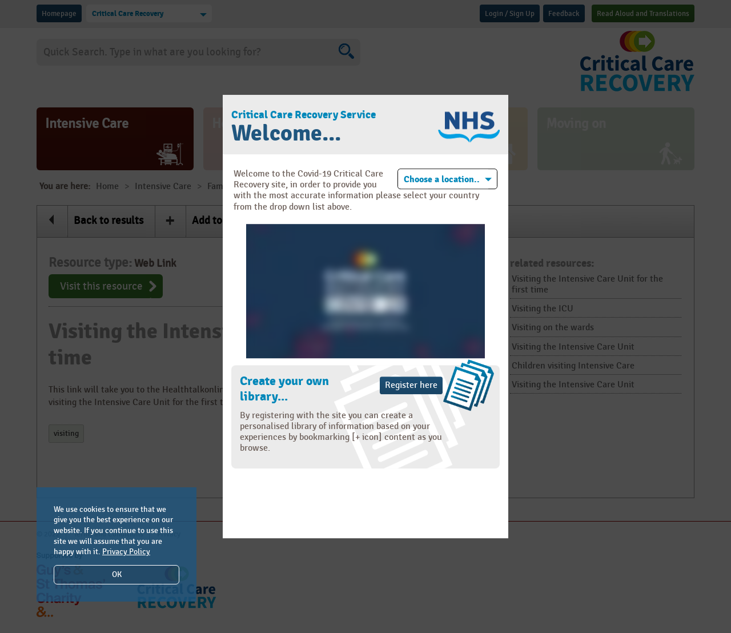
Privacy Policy (126, 551)
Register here (411, 385)
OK (117, 574)
